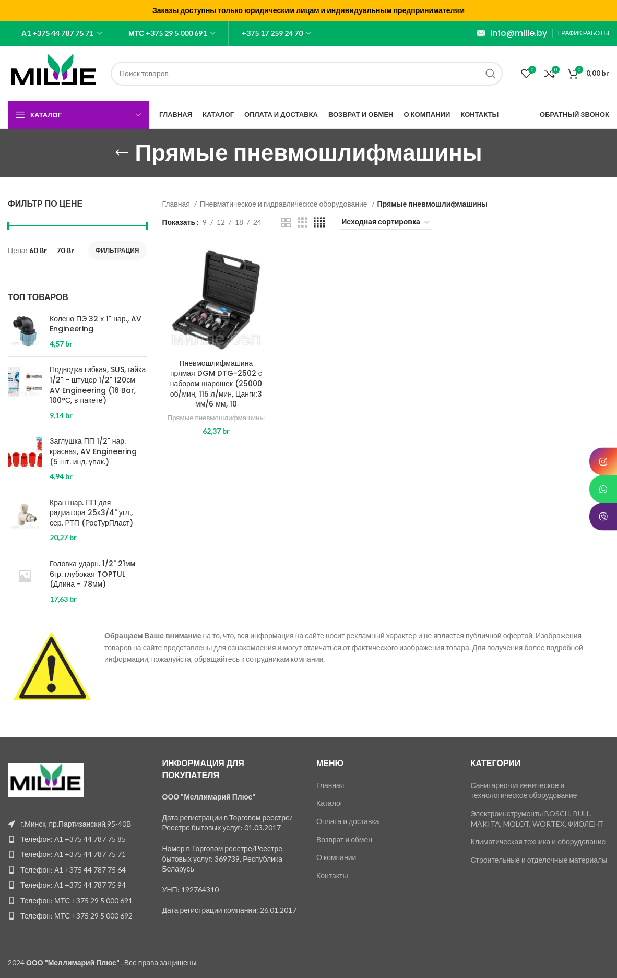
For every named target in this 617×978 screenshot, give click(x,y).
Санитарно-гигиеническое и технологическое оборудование (524, 790)
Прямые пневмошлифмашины (216, 422)
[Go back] (122, 152)
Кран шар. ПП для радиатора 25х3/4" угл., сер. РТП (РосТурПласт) (91, 513)
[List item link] (77, 839)
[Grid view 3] (302, 222)
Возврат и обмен (344, 839)
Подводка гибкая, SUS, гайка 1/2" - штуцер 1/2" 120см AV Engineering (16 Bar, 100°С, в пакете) (98, 385)
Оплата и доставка (347, 821)
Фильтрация (117, 250)
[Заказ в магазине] (386, 222)
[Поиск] (307, 74)
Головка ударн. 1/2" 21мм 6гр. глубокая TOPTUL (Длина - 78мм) (92, 574)
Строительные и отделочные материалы (539, 859)
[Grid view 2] (286, 222)
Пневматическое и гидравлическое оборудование (284, 203)
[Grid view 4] (319, 222)
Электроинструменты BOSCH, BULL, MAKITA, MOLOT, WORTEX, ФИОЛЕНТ (537, 818)
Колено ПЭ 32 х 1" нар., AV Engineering (95, 324)
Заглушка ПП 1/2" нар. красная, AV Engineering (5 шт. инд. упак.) (93, 451)
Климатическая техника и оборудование (538, 841)
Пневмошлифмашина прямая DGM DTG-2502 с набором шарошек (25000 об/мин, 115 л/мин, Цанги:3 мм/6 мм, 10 (216, 383)
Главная (177, 203)
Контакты (332, 875)
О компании (336, 857)
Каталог (329, 802)
